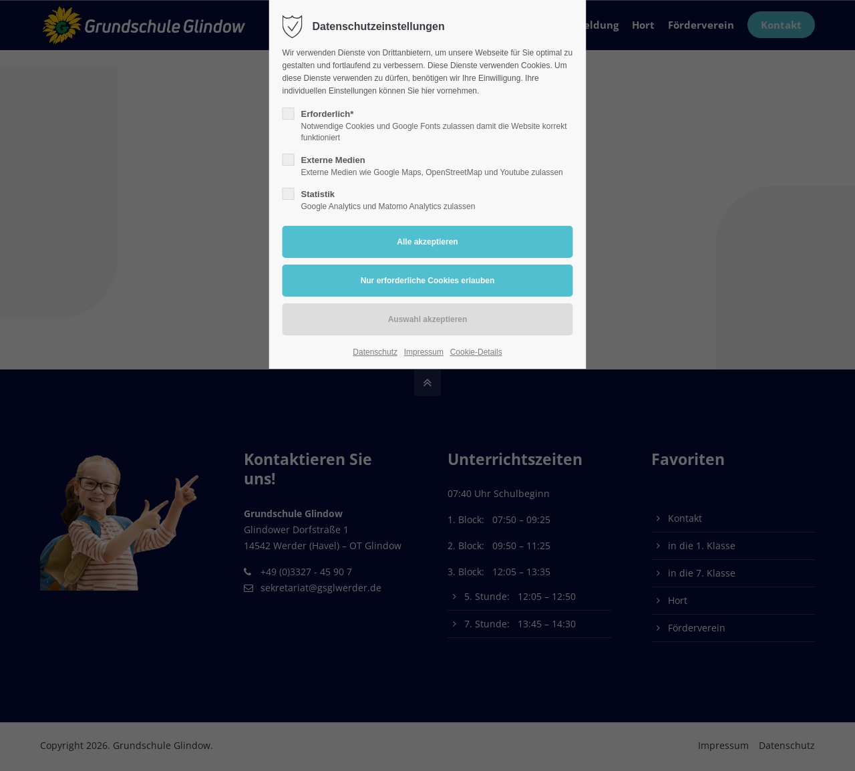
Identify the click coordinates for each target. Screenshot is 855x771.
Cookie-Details (476, 352)
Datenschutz (375, 352)
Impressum (424, 352)
